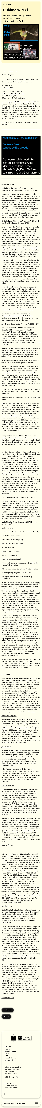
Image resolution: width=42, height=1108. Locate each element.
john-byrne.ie (6, 748)
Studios (7, 1049)
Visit (6, 1056)
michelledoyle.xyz (7, 787)
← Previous (7, 1010)
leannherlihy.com (7, 907)
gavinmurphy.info (7, 999)
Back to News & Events (11, 71)
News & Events (10, 1051)
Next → (6, 1016)
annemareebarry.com (8, 717)
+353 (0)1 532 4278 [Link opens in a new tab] (11, 1077)
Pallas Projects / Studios (14, 1103)
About (6, 1053)
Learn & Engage (10, 1058)
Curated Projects (7, 75)
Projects (7, 1047)
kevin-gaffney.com (7, 847)
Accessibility (9, 1060)
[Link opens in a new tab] (5, 1094)
